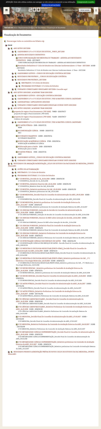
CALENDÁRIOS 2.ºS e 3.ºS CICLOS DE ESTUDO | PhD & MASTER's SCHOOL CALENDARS (49, 98)
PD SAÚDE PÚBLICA (25, 125)
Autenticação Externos (70, 10)
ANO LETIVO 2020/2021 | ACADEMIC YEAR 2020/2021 (33, 108)
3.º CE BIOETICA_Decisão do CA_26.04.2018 (33, 178)
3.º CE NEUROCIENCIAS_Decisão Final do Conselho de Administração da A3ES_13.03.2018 (52, 276)
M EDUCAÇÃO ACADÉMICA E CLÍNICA (32, 141)
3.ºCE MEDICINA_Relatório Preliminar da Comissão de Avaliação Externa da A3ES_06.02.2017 (53, 324)
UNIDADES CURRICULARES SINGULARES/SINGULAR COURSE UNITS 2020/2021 (47, 160)
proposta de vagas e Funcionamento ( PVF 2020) (32, 111)
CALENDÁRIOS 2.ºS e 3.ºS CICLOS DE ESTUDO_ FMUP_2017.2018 (41, 51)
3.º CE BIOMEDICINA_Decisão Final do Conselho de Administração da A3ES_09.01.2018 (51, 194)
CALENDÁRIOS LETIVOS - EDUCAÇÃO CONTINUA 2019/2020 (40, 95)
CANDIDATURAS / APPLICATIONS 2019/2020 (34, 102)
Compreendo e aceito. (85, 2)
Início (15, 28)
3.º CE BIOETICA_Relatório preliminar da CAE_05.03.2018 (39, 189)
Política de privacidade (51, 5)
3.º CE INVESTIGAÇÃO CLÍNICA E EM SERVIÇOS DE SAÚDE (39, 241)
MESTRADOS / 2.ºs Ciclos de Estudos (35, 83)
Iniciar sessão (85, 10)
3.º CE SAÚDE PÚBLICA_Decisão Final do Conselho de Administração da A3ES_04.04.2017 (51, 283)
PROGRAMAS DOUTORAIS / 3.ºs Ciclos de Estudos (40, 86)
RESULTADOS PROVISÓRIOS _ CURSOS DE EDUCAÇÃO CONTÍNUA (42, 76)
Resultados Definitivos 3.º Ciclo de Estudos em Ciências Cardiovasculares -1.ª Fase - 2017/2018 (54, 65)
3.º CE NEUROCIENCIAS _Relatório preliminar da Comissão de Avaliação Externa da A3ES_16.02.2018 (49, 269)
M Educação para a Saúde (28, 146)
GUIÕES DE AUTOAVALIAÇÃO (28, 169)
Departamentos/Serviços (26, 28)
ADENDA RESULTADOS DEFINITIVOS (31, 54)
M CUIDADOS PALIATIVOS (27, 136)
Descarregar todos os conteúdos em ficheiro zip (25, 41)
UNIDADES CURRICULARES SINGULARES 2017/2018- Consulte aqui (42, 89)
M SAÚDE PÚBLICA (25, 152)
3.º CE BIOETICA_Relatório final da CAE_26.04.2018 (37, 184)
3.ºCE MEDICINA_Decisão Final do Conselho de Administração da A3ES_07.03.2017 (49, 316)
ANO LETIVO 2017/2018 (22, 48)
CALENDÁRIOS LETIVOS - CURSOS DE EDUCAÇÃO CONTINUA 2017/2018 (44, 73)
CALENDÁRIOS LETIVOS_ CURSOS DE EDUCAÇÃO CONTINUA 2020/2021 (44, 157)
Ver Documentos (40, 28)
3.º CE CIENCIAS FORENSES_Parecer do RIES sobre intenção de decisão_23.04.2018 (49, 218)
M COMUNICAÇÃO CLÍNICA (28, 130)
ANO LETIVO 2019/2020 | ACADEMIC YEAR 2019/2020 (33, 92)
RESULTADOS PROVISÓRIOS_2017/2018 (32, 79)
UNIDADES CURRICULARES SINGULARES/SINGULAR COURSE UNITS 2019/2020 (47, 105)
